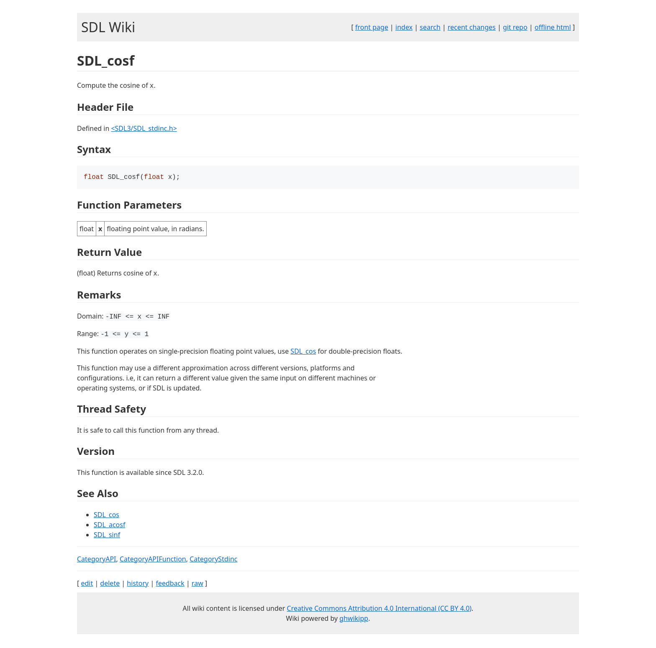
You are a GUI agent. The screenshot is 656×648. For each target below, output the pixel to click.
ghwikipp (353, 619)
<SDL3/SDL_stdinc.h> (144, 128)
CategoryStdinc (213, 559)
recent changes (472, 27)
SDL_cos (303, 352)
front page (371, 27)
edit (87, 584)
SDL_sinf (107, 535)
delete (110, 584)
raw (197, 584)
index (404, 27)
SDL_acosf (109, 525)
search (430, 27)
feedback (170, 584)
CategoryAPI (96, 559)
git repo (515, 27)
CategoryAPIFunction (153, 559)
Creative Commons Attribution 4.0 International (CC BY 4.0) (379, 609)
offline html (553, 27)
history (138, 584)
